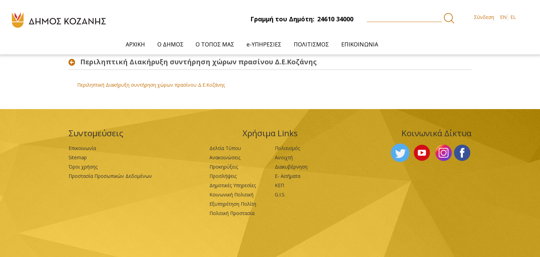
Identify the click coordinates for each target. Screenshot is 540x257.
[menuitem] (137, 44)
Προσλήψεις (223, 176)
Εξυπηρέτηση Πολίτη (232, 204)
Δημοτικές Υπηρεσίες (232, 185)
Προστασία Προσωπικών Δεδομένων (110, 176)
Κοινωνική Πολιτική (231, 194)
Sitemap (78, 157)
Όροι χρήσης (83, 166)
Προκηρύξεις (223, 166)
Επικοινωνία (82, 148)
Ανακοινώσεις (224, 157)
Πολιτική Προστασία (232, 213)
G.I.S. (280, 194)
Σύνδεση (484, 17)
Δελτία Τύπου (225, 148)
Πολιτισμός (287, 148)
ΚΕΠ (279, 185)
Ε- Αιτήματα (287, 176)
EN (503, 17)
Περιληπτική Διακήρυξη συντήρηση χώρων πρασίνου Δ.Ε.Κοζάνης (151, 85)
